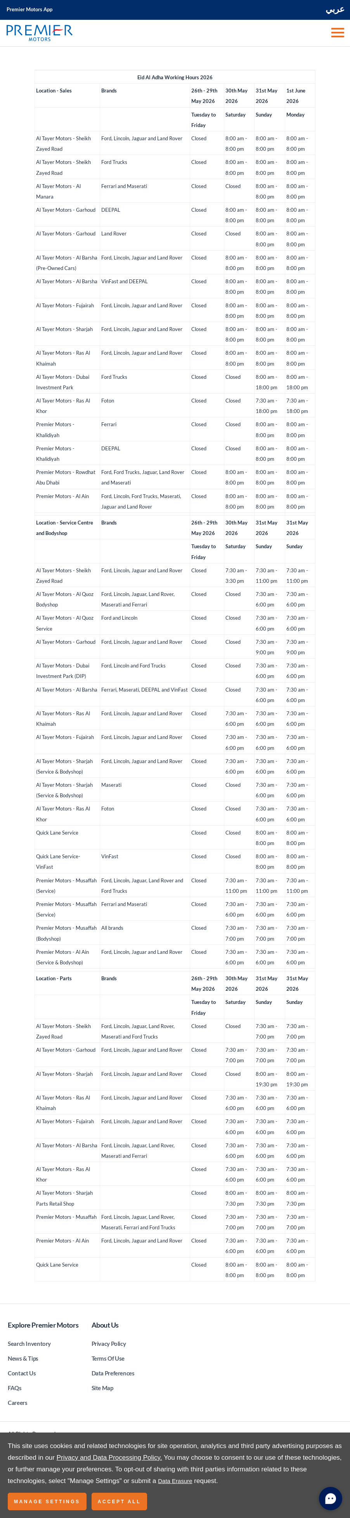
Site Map (102, 1387)
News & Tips (23, 1358)
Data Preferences (113, 1373)
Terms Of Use (108, 1358)
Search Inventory (29, 1343)
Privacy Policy (109, 1343)
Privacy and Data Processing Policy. (109, 1457)
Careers (17, 1402)
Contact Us (22, 1373)
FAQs (15, 1387)
